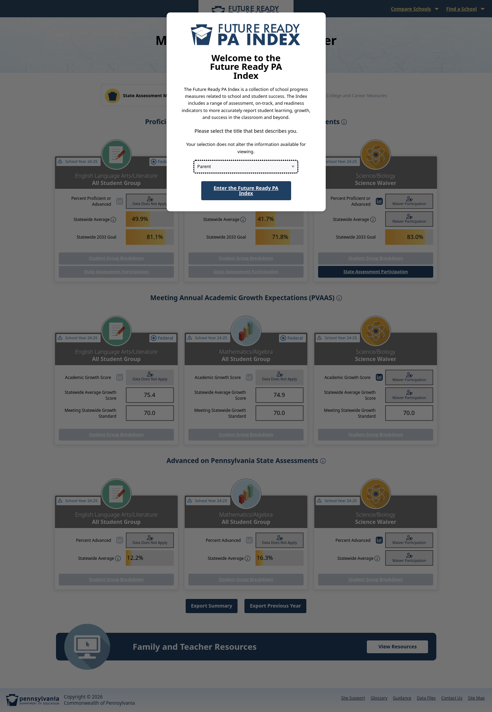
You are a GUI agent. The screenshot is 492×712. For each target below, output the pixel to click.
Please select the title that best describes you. (245, 131)
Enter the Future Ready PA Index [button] (246, 190)
